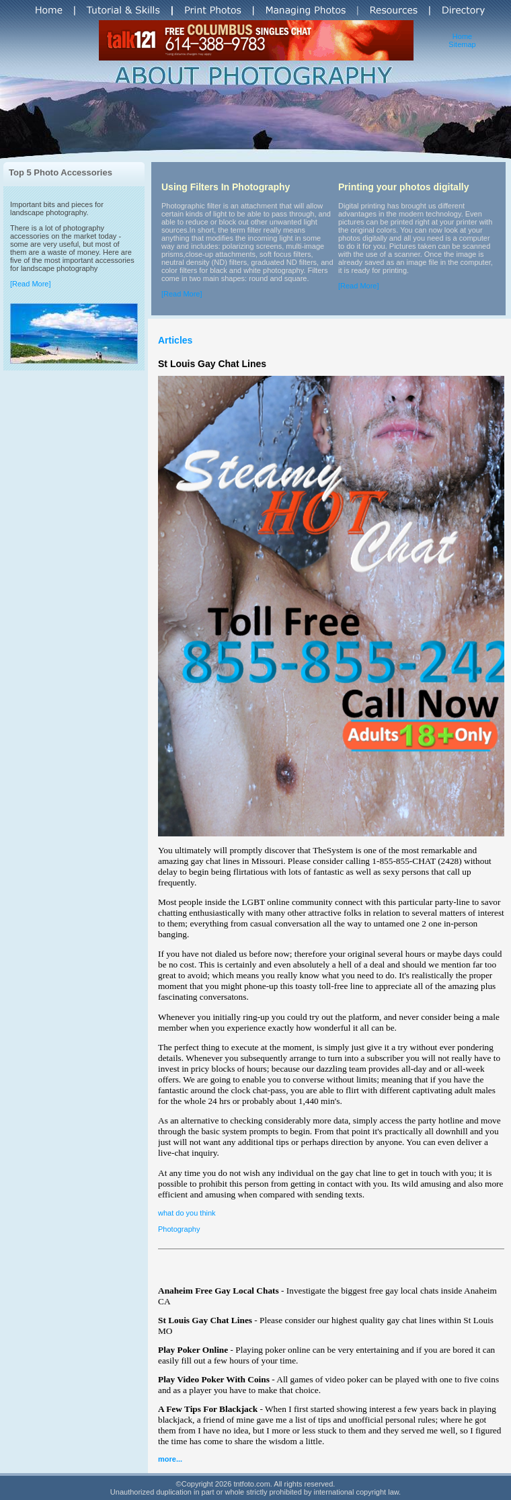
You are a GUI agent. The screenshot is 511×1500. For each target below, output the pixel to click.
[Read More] (30, 284)
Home (462, 36)
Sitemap (461, 44)
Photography (179, 1229)
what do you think (187, 1213)
